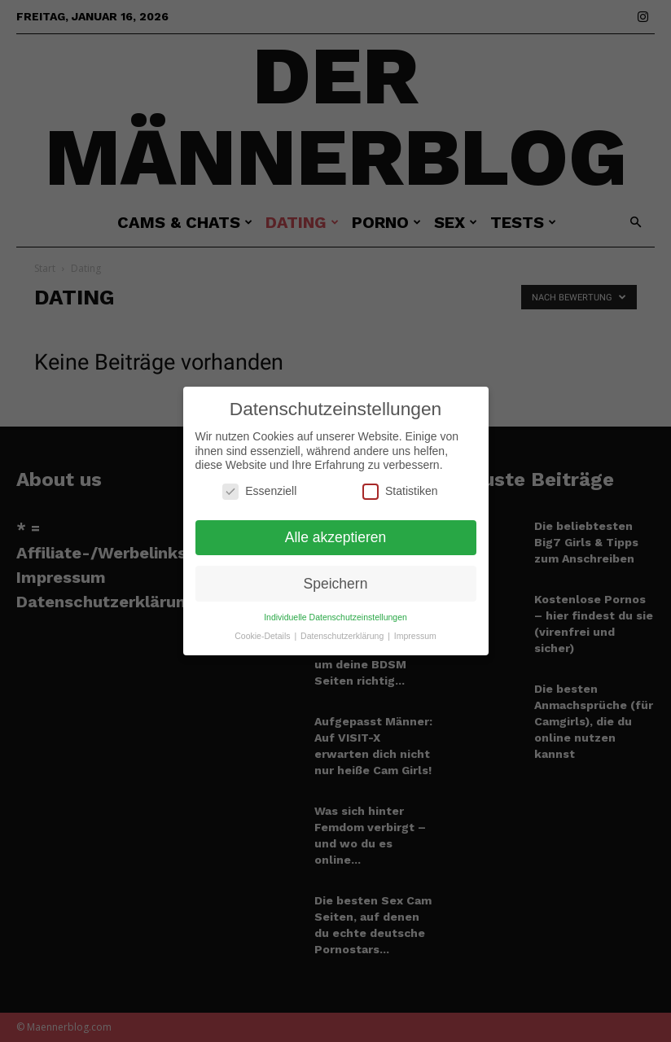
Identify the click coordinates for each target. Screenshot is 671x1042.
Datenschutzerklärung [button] (343, 627)
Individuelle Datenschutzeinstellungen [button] (335, 608)
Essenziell (259, 482)
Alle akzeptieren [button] (336, 527)
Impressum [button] (415, 627)
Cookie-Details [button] (263, 627)
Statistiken (400, 482)
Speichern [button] (336, 574)
